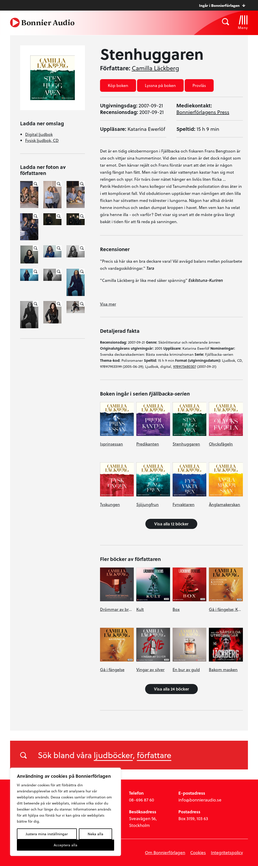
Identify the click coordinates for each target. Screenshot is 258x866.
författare (154, 755)
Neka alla (95, 834)
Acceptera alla (65, 845)
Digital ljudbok (39, 134)
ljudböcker (113, 755)
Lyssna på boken (160, 85)
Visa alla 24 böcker (171, 689)
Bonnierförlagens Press (202, 112)
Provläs (199, 85)
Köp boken (118, 85)
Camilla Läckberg (155, 68)
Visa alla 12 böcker (171, 524)
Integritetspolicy (227, 852)
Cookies (198, 852)
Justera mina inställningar (47, 834)
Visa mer (108, 304)
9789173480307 (184, 366)
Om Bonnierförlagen (165, 852)
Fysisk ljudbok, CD (42, 140)
